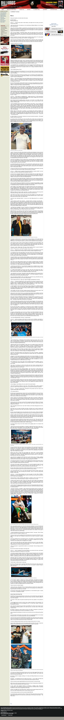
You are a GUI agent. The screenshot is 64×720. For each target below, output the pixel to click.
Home (3, 9)
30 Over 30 (2, 17)
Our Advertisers (53, 9)
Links (61, 9)
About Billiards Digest (11, 9)
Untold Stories (2, 18)
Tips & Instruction (3, 12)
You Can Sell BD (3, 27)
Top (11, 703)
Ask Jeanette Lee (3, 13)
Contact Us (21, 9)
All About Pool (37, 9)
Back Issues (3, 29)
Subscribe (3, 25)
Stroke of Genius (3, 16)
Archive (28, 9)
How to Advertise (4, 35)
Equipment (45, 9)
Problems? (3, 31)
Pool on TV (2, 19)
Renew (2, 34)
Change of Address (4, 30)
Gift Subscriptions (4, 28)
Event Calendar (3, 20)
